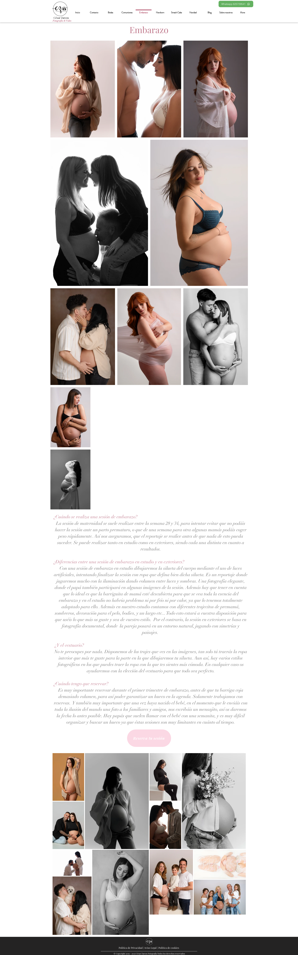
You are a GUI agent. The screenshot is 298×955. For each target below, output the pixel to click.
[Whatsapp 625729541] (236, 4)
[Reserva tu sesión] (149, 738)
